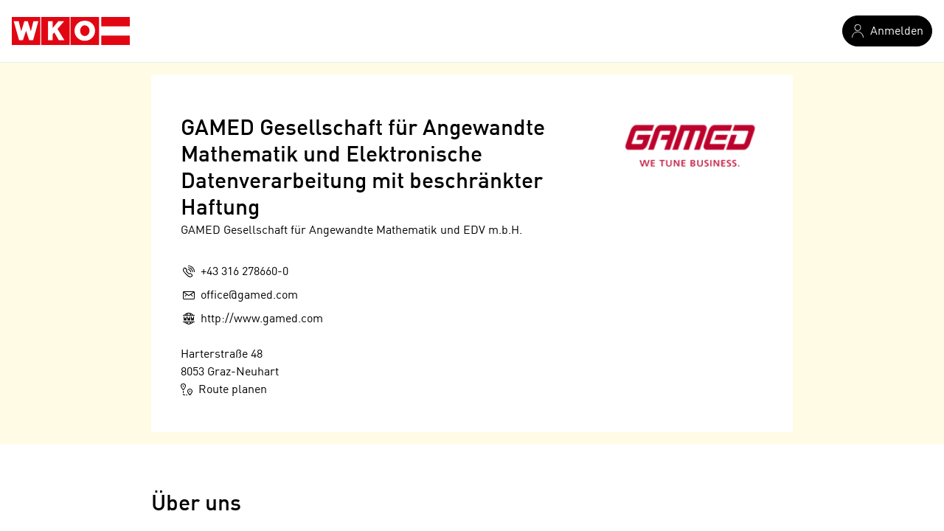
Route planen (224, 389)
